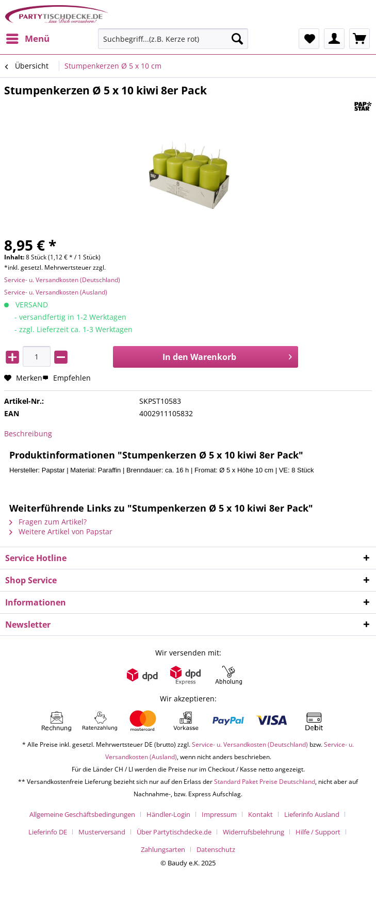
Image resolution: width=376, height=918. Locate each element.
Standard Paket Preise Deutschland (264, 781)
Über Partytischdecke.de (174, 832)
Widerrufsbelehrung (253, 832)
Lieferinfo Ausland (311, 814)
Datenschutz (216, 849)
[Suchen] (237, 38)
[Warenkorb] (359, 38)
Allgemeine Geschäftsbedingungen (82, 814)
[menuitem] (27, 38)
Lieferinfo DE (47, 832)
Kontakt (260, 814)
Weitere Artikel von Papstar (60, 531)
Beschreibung (28, 433)
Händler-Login (168, 814)
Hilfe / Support (318, 832)
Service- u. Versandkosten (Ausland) (55, 292)
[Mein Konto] (334, 38)
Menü (28, 37)
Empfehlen (66, 378)
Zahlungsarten (163, 849)
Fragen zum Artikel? (48, 522)
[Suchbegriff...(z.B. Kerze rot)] (173, 38)
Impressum (219, 814)
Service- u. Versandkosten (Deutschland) (62, 279)
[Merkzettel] (309, 38)
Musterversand (101, 832)
